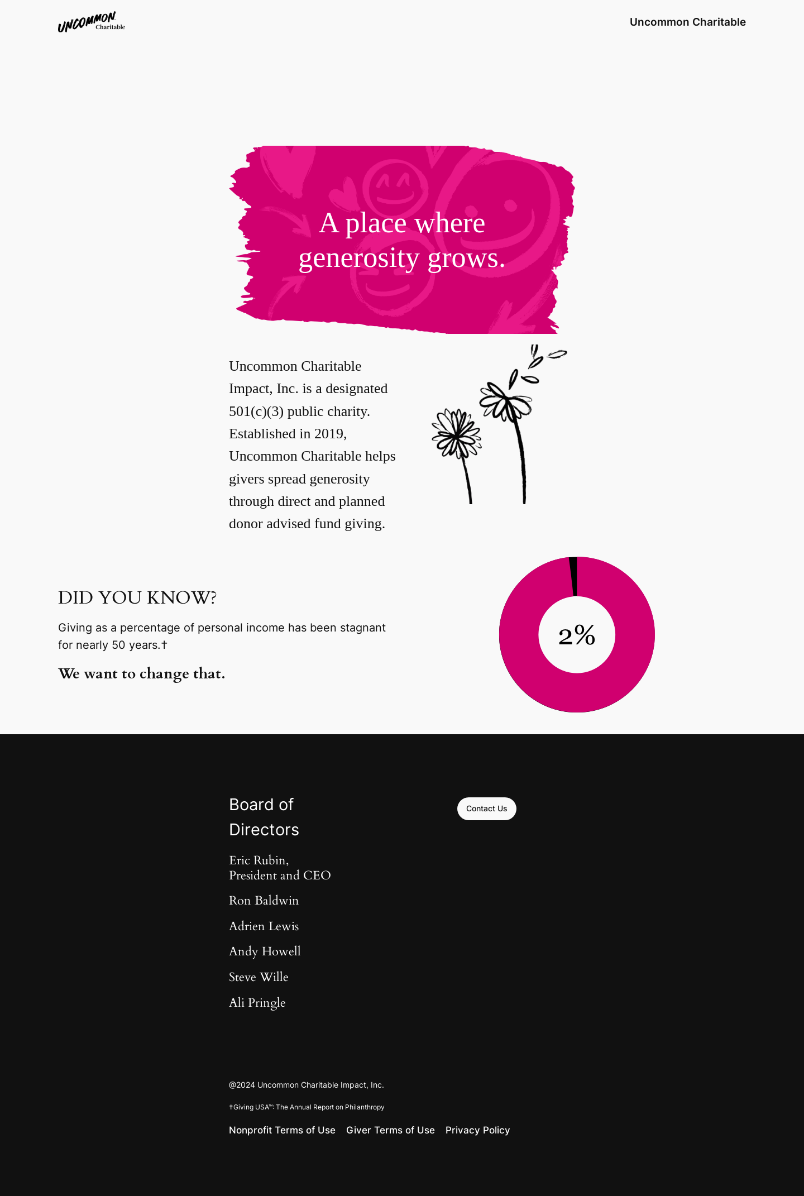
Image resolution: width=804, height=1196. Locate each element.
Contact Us (487, 808)
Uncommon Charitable (688, 21)
